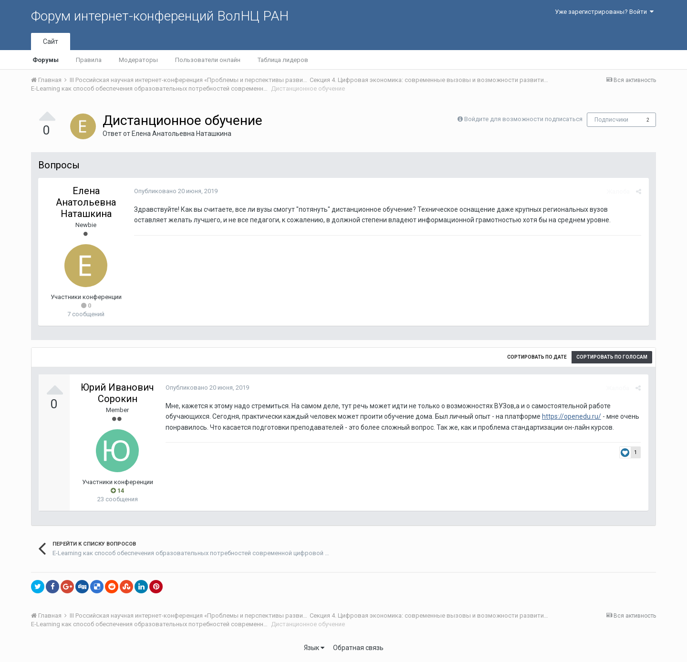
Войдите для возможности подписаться (523, 119)
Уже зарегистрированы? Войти (604, 11)
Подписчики (611, 119)
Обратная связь (358, 648)
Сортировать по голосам (611, 357)
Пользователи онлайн (207, 59)
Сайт (50, 41)
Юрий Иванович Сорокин (117, 393)
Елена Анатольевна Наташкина (181, 133)
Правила (89, 59)
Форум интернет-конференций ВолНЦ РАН (160, 16)
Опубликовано (175, 191)
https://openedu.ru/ (571, 416)
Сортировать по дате (537, 357)
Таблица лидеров (283, 59)
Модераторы (138, 59)
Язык (314, 648)
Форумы (45, 59)
